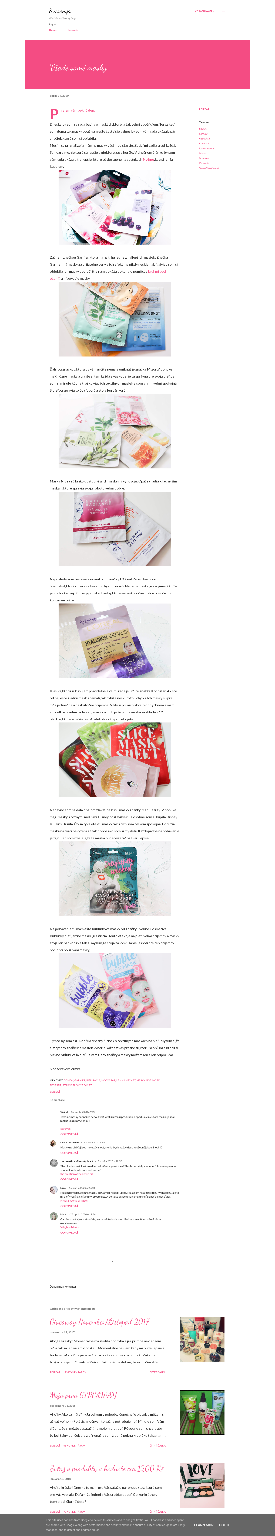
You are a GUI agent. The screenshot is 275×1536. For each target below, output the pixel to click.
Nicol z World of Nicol (74, 1200)
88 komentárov (74, 1445)
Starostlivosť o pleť (209, 167)
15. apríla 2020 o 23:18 (82, 1187)
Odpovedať (69, 1134)
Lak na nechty (206, 148)
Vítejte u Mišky (69, 1227)
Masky (202, 153)
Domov (53, 29)
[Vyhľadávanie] (204, 11)
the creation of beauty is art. (77, 1161)
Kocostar (204, 143)
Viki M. (64, 1111)
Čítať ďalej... (158, 1372)
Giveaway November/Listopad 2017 (99, 1321)
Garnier (203, 133)
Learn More (205, 1525)
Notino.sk (204, 158)
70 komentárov (74, 1511)
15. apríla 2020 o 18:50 (109, 1161)
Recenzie (73, 29)
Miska (63, 1214)
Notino (148, 159)
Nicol (63, 1187)
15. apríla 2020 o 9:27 (83, 1111)
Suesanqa (60, 11)
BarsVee (65, 1128)
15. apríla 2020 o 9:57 (94, 1142)
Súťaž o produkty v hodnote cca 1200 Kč (106, 1468)
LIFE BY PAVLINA (70, 1142)
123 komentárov (74, 1372)
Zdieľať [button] (204, 109)
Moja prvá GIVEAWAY (83, 1395)
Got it (224, 1525)
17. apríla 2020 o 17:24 (83, 1214)
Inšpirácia (204, 138)
